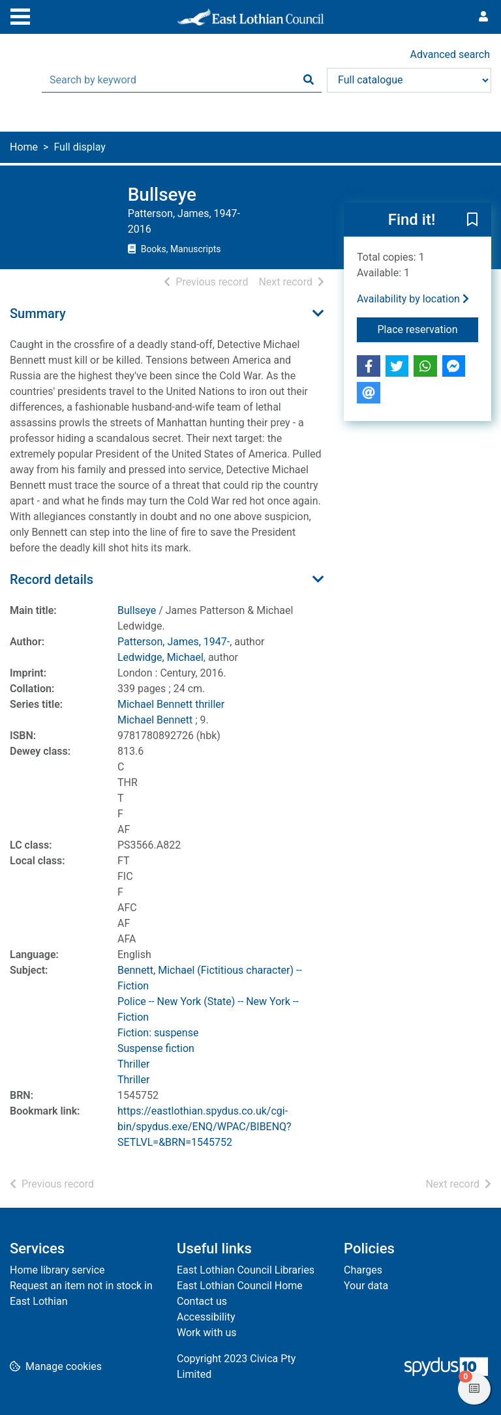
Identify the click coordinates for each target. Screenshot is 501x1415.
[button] (472, 220)
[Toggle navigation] (20, 15)
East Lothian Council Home (240, 1285)
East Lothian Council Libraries (245, 1270)
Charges (363, 1270)
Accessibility (206, 1317)
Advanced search (450, 54)
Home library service (57, 1270)
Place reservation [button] (428, 328)
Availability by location (413, 299)
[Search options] (409, 80)
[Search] (309, 80)
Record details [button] (51, 579)
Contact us (202, 1301)
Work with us (207, 1332)
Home (24, 147)
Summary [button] (38, 313)
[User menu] (483, 17)
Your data (366, 1285)
